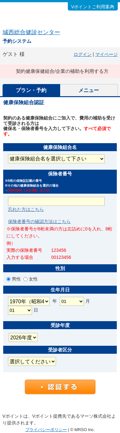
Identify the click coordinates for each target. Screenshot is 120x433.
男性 (17, 279)
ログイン (83, 54)
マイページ (106, 54)
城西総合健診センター (31, 32)
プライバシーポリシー (46, 429)
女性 (33, 279)
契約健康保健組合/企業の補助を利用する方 (62, 71)
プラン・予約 (31, 90)
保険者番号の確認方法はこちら (39, 221)
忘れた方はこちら (26, 209)
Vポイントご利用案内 (92, 6)
